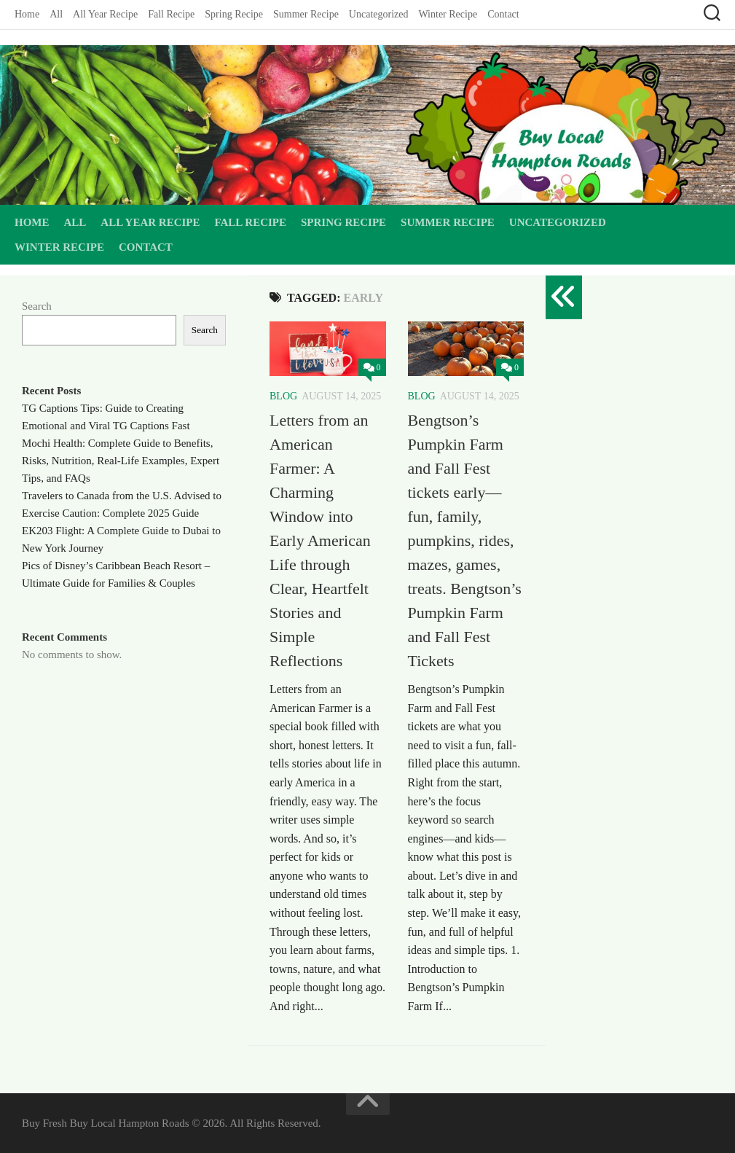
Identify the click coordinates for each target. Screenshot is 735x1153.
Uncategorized (379, 14)
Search (37, 306)
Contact (503, 14)
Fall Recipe (171, 14)
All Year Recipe (105, 14)
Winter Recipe (447, 14)
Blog (283, 396)
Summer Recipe (306, 14)
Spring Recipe (234, 14)
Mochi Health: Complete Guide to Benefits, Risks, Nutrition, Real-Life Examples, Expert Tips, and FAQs (120, 460)
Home (27, 14)
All (56, 14)
